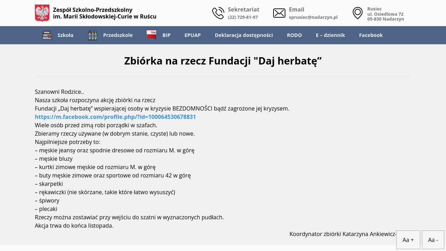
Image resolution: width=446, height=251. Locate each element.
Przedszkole (110, 35)
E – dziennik (330, 35)
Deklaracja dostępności (244, 35)
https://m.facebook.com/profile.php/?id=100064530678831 (115, 117)
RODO (294, 35)
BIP (158, 35)
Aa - (433, 240)
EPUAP (192, 35)
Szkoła (58, 35)
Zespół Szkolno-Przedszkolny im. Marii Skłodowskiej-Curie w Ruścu (95, 13)
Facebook (371, 35)
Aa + (408, 240)
